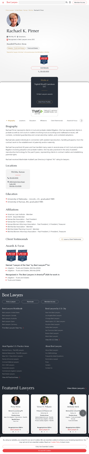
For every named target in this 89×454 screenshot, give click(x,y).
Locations (22, 120)
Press (47, 362)
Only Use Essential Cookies (45, 446)
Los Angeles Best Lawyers (53, 315)
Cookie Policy (55, 442)
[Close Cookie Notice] (87, 438)
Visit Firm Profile (44, 102)
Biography (11, 120)
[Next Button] (27, 414)
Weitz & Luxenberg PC (16, 411)
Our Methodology (51, 353)
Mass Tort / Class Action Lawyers (12, 356)
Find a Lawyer (10, 10)
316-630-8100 (13, 178)
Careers (47, 365)
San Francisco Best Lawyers (54, 330)
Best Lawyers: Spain (8, 321)
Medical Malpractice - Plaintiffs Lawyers (14, 353)
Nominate (30, 302)
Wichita (31, 10)
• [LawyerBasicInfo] (13, 432)
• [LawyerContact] (18, 432)
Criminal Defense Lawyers (10, 362)
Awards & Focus (72, 120)
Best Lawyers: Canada (9, 315)
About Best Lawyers (51, 350)
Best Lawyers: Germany (9, 324)
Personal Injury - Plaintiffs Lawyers (13, 350)
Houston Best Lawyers (52, 324)
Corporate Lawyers (8, 368)
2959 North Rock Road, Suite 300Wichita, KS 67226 (17, 184)
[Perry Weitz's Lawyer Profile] (15, 403)
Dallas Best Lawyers (51, 327)
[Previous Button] (3, 414)
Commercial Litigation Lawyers (12, 371)
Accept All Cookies (44, 450)
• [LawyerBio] (15, 432)
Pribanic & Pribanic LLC (44, 411)
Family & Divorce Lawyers (10, 359)
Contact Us (48, 368)
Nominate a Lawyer (51, 359)
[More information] (20, 429)
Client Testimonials (57, 120)
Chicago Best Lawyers (52, 318)
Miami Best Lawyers (51, 336)
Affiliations (43, 120)
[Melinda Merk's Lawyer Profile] (73, 403)
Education (32, 120)
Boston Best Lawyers (52, 333)
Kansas (25, 10)
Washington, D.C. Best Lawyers (55, 321)
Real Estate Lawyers (8, 374)
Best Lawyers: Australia (9, 318)
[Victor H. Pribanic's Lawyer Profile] (44, 403)
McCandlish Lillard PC (73, 411)
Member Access (49, 302)
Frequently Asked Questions (54, 356)
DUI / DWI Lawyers (8, 365)
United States (18, 10)
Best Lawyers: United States (10, 312)
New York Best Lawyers (52, 312)
